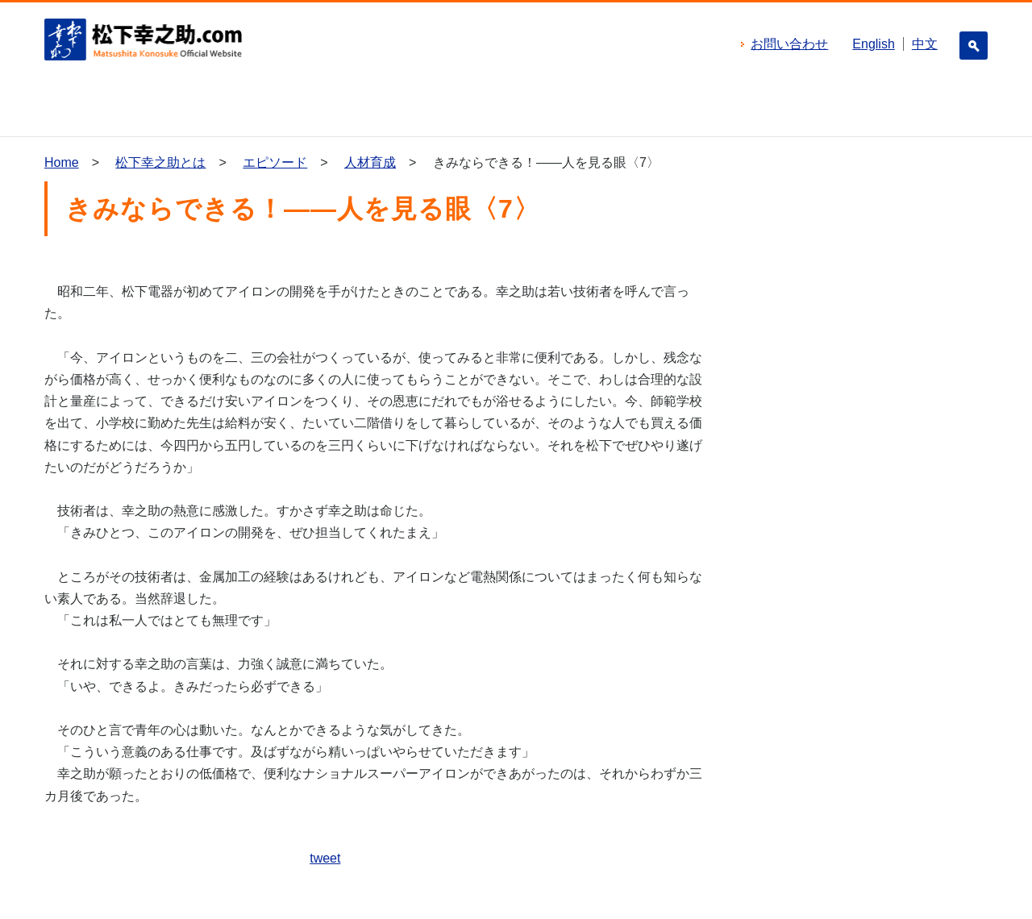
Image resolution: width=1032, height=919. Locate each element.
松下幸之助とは (160, 162)
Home (61, 162)
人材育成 (370, 162)
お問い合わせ (789, 44)
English (873, 44)
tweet (325, 858)
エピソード (275, 162)
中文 (925, 44)
